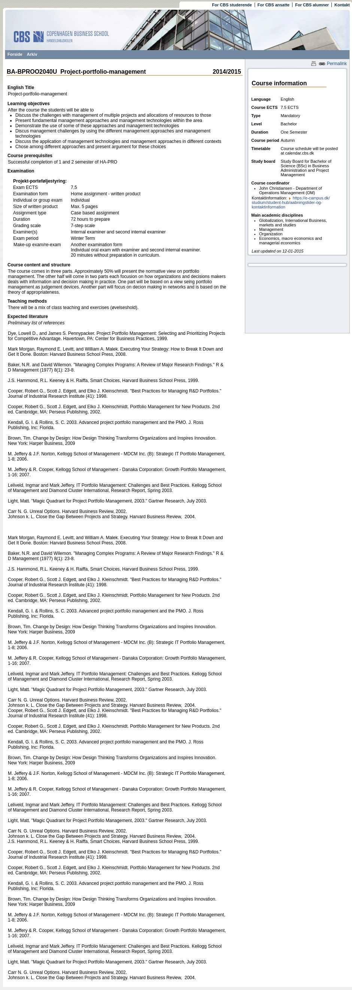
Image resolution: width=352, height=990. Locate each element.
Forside (14, 54)
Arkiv (32, 54)
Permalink (333, 63)
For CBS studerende (232, 5)
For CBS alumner (312, 5)
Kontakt (342, 5)
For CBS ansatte (274, 5)
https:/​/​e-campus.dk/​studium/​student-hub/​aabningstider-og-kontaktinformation (291, 202)
